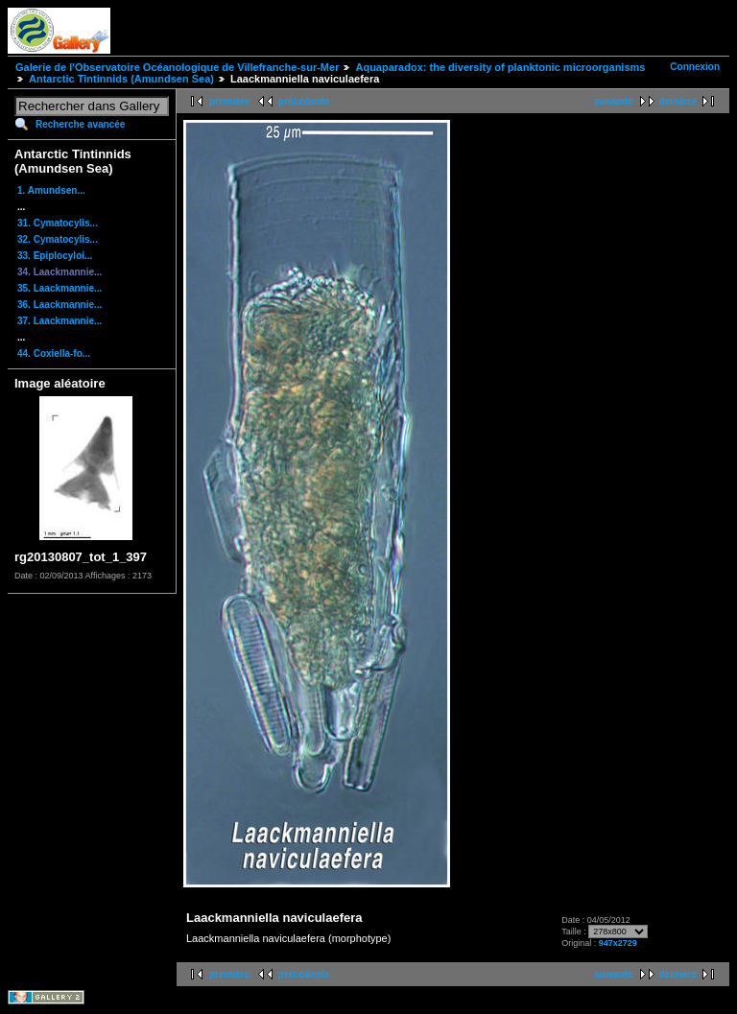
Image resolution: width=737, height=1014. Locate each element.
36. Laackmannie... (59, 304)
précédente (303, 101)
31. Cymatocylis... (57, 223)
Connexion (695, 66)
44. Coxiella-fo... (53, 353)
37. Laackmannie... (59, 321)
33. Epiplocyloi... (54, 255)
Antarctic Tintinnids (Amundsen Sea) (121, 78)
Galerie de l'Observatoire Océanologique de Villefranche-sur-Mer (177, 67)
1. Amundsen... (51, 190)
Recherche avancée (80, 124)
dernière (678, 101)
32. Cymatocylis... (57, 239)
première (229, 101)
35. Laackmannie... (59, 288)
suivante (613, 101)
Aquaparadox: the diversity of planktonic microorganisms (500, 67)
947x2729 (618, 943)
